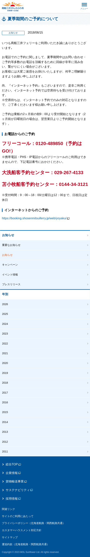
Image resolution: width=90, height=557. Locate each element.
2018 (5, 382)
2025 (5, 313)
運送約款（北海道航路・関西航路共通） (25, 544)
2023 (5, 333)
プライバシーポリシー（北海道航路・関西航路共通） (33, 523)
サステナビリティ (19, 490)
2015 (5, 412)
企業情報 (13, 473)
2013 (5, 431)
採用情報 (13, 498)
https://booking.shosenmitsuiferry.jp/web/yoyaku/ (35, 218)
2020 (5, 363)
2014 (5, 422)
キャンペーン (10, 264)
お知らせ (8, 235)
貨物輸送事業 (16, 481)
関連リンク (8, 509)
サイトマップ (10, 537)
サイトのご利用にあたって (18, 516)
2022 (5, 343)
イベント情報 (10, 274)
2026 (5, 304)
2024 (5, 323)
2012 (5, 441)
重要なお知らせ (11, 244)
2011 (5, 451)
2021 (5, 353)
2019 (5, 372)
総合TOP (13, 464)
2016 (5, 402)
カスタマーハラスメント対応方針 (21, 530)
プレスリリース (11, 284)
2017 (5, 392)
